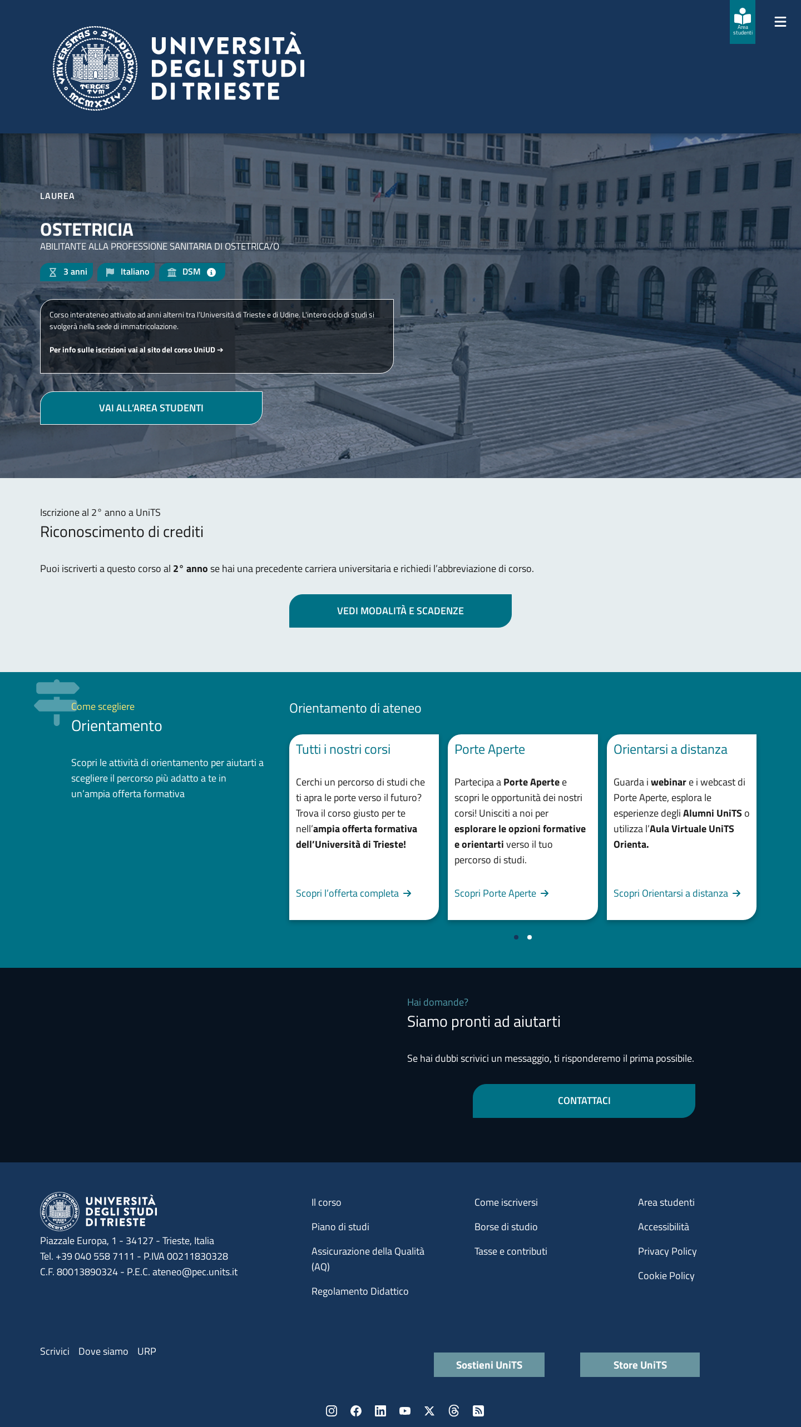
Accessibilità (663, 1226)
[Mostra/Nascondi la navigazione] (780, 21)
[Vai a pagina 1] (516, 937)
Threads (454, 1411)
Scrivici (55, 1351)
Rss (478, 1411)
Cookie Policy (666, 1275)
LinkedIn (380, 1411)
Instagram (331, 1411)
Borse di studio (506, 1226)
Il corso (327, 1202)
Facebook (356, 1411)
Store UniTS (640, 1364)
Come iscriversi (506, 1202)
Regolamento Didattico (360, 1291)
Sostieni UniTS (489, 1364)
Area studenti (666, 1202)
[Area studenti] (742, 22)
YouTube (405, 1411)
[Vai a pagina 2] (529, 937)
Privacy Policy (667, 1251)
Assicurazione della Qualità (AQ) (368, 1259)
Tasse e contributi (510, 1251)
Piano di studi (340, 1226)
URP (146, 1351)
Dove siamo (103, 1351)
